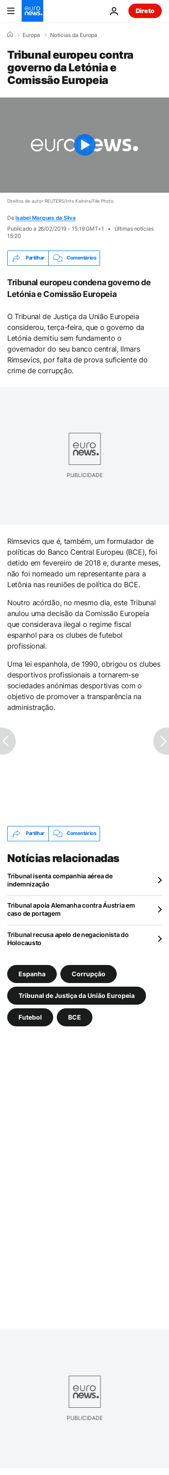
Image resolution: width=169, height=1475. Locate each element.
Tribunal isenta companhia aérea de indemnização (59, 880)
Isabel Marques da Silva (45, 217)
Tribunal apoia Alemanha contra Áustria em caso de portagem (71, 909)
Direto (145, 10)
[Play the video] (84, 145)
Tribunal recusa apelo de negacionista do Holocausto (68, 938)
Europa (31, 35)
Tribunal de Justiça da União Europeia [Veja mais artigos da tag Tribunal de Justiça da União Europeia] (76, 995)
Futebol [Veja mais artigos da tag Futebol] (30, 1016)
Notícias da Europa (73, 35)
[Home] (10, 35)
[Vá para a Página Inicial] (32, 11)
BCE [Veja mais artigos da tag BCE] (74, 1016)
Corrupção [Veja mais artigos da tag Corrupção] (88, 973)
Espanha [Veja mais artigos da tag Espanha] (32, 973)
